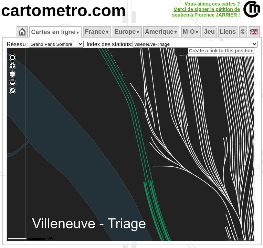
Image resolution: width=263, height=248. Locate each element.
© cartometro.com (238, 239)
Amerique (161, 31)
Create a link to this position (221, 50)
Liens (228, 31)
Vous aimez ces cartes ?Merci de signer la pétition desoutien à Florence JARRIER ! (206, 9)
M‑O (191, 31)
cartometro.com (63, 10)
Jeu (209, 31)
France (97, 31)
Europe (127, 31)
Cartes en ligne (55, 32)
